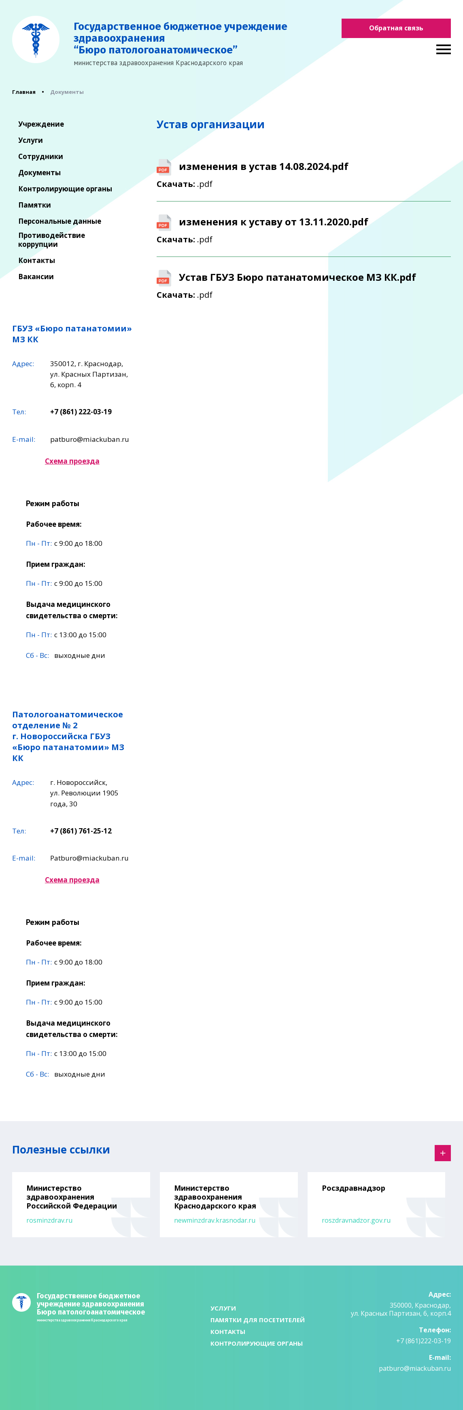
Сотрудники (40, 156)
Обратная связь (396, 27)
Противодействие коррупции (51, 240)
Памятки (34, 205)
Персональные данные (59, 221)
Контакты (36, 260)
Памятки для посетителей (257, 1320)
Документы (39, 172)
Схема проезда (72, 461)
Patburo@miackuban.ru (89, 858)
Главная (24, 91)
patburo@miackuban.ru (89, 439)
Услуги (30, 140)
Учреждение (41, 124)
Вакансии (36, 276)
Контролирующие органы (65, 188)
